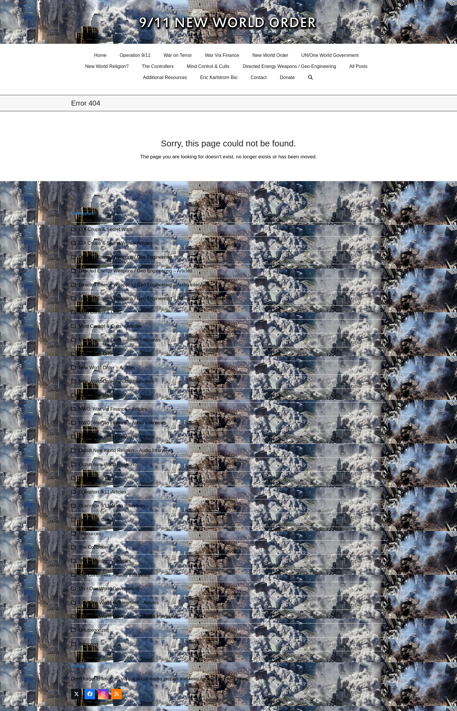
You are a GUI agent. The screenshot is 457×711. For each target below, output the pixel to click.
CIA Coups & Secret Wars (105, 229)
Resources (90, 533)
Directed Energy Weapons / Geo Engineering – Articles (135, 270)
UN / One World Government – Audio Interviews (128, 616)
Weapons (88, 644)
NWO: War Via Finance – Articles (113, 409)
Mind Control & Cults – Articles (110, 326)
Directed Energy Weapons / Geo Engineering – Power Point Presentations (155, 298)
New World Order (97, 353)
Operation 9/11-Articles (102, 491)
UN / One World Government (108, 588)
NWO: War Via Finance (103, 395)
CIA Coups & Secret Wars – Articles (115, 243)
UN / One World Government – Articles (119, 602)
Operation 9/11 (94, 478)
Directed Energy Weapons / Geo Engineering (125, 257)
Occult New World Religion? (108, 464)
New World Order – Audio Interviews (116, 381)
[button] (311, 77)
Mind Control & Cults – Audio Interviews (120, 339)
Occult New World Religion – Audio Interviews (126, 450)
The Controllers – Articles (105, 560)
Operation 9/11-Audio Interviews (112, 505)
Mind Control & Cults (100, 312)
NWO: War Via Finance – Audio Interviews (122, 422)
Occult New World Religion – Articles (116, 436)
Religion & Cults (95, 519)
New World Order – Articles (107, 367)
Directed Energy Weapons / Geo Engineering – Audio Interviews (145, 284)
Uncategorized (94, 630)
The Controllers (94, 547)
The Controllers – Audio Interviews (114, 574)
